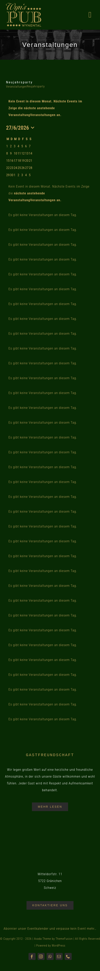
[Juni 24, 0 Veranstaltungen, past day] (15, 168)
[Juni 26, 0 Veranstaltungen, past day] (23, 168)
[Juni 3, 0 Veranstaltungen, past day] (14, 146)
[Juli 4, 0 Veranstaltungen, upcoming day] (26, 175)
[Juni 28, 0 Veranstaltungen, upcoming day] (30, 168)
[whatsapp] (50, 956)
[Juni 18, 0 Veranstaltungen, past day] (19, 161)
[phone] (68, 956)
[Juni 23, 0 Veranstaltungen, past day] (11, 168)
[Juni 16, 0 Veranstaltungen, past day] (11, 161)
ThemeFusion (64, 938)
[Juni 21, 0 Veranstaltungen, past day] (30, 161)
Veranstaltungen (16, 86)
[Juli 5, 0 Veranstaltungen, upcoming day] (30, 175)
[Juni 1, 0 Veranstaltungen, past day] (7, 146)
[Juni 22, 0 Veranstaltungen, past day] (8, 168)
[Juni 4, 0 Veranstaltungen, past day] (18, 146)
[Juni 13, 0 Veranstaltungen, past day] (27, 153)
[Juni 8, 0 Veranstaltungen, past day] (7, 153)
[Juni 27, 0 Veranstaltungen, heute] (27, 168)
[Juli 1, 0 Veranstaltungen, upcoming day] (14, 175)
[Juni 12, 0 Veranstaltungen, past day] (23, 153)
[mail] (59, 956)
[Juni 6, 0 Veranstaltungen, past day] (26, 146)
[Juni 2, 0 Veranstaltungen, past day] (11, 146)
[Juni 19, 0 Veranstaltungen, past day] (23, 161)
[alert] (50, 108)
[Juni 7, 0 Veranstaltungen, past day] (30, 146)
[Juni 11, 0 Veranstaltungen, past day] (19, 153)
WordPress (58, 945)
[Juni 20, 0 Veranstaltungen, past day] (27, 161)
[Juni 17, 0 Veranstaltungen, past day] (15, 161)
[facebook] (32, 956)
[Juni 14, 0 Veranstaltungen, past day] (30, 153)
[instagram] (41, 956)
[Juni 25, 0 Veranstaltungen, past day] (19, 168)
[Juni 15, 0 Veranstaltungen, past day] (8, 161)
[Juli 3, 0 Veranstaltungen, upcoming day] (22, 175)
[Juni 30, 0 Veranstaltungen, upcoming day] (11, 175)
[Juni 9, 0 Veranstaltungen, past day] (11, 153)
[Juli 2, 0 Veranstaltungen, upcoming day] (18, 175)
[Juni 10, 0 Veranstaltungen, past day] (15, 153)
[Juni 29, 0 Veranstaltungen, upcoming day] (8, 175)
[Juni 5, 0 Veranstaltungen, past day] (22, 146)
